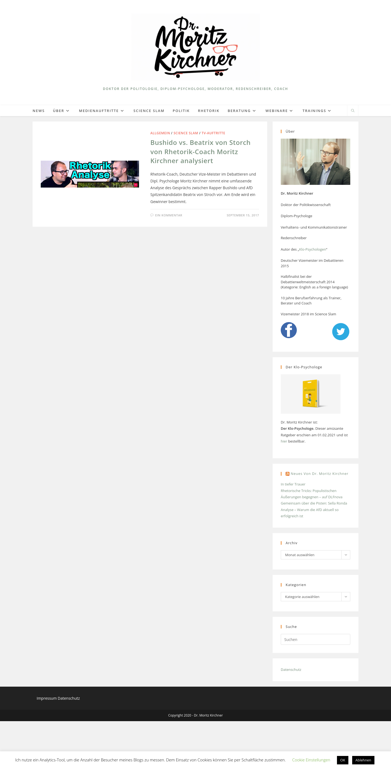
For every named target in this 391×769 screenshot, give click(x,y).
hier (284, 441)
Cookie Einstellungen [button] (311, 759)
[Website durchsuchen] (353, 111)
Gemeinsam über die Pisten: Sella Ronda (314, 503)
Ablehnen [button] (363, 760)
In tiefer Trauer (293, 484)
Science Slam (186, 133)
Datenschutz (291, 669)
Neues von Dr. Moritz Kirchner (319, 473)
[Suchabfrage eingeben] (315, 639)
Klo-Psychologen (312, 249)
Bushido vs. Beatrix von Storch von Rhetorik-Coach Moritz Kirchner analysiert (200, 151)
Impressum (47, 698)
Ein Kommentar (168, 215)
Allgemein (160, 133)
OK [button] (342, 760)
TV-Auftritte (213, 133)
